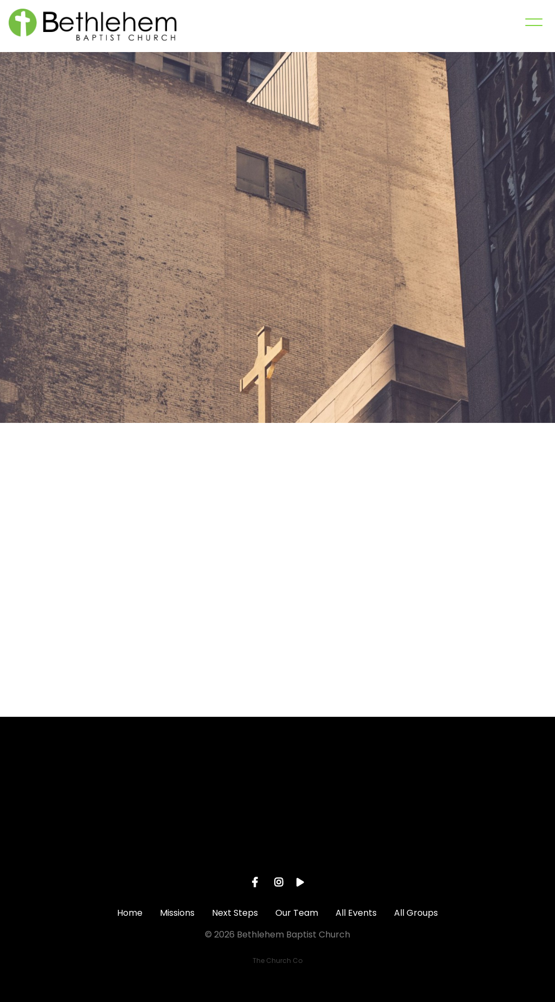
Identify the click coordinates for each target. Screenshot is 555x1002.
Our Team (296, 913)
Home (130, 913)
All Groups (416, 913)
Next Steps (235, 913)
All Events (356, 913)
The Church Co (277, 960)
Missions (177, 913)
